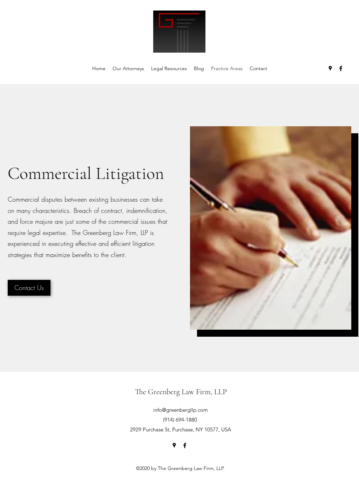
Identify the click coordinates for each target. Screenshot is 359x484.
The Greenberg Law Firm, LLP (181, 391)
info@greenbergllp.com (180, 409)
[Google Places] (330, 68)
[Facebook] (340, 68)
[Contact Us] (29, 288)
